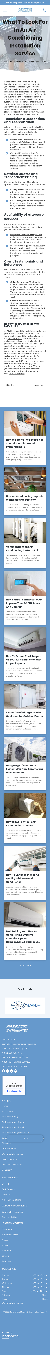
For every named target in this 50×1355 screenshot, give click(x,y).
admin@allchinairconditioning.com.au (27, 2)
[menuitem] (24, 1105)
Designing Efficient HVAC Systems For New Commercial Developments (24, 769)
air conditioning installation (27, 336)
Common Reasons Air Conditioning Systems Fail (22, 548)
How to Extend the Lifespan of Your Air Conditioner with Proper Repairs (24, 443)
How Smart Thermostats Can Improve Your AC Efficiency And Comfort (24, 603)
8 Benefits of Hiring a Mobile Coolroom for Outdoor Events (24, 714)
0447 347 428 (8, 1039)
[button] (5, 10)
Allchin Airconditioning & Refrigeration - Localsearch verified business (14, 1085)
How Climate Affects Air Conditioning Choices (21, 823)
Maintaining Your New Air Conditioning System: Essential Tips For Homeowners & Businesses (23, 937)
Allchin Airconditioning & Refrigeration (24, 331)
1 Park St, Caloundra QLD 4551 (16, 1048)
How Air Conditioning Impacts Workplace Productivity (24, 498)
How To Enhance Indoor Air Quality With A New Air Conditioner (22, 878)
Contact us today (16, 373)
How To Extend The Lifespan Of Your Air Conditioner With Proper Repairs (23, 659)
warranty (38, 245)
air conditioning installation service (20, 82)
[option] (25, 1006)
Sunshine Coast (15, 338)
